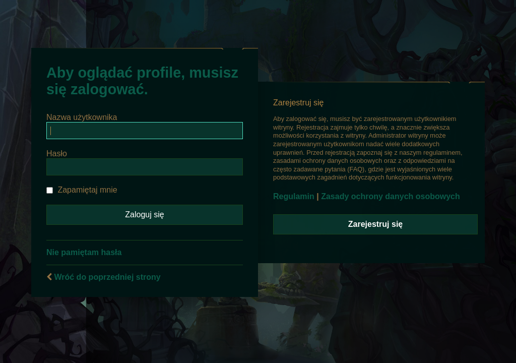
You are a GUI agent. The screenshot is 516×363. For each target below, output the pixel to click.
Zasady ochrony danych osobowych (390, 196)
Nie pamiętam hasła (83, 252)
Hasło (56, 153)
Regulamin (293, 196)
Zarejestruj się (375, 224)
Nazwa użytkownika (81, 117)
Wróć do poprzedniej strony (107, 277)
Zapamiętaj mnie (81, 190)
